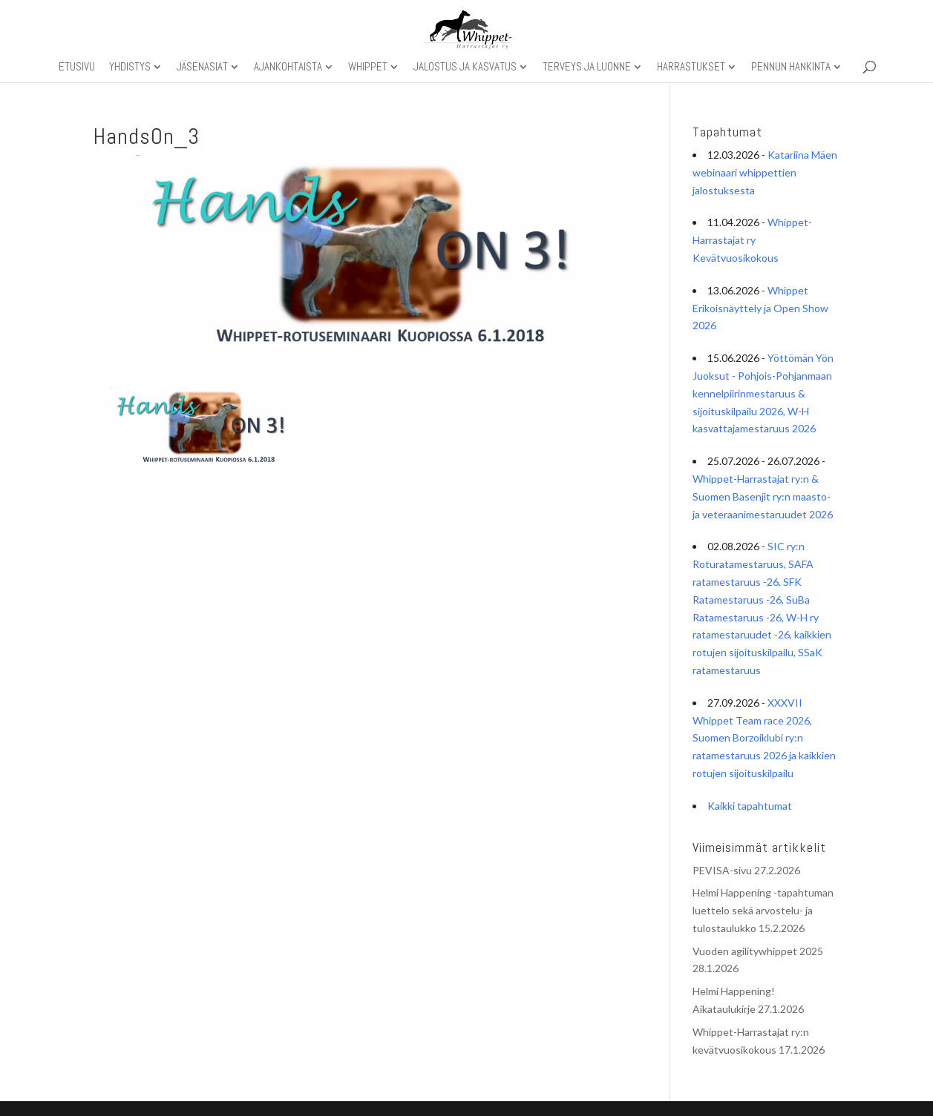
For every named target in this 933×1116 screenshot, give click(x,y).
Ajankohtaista (288, 67)
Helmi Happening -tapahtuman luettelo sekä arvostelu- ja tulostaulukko (763, 910)
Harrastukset (691, 67)
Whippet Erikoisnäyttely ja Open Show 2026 (760, 308)
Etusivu (77, 67)
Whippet (367, 67)
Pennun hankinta (791, 67)
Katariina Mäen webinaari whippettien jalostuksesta (765, 172)
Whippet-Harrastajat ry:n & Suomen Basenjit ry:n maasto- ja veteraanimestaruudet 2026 (763, 496)
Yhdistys (130, 67)
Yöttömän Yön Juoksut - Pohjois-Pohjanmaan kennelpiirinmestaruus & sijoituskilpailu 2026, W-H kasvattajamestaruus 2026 (763, 393)
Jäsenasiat (202, 67)
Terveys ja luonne (587, 67)
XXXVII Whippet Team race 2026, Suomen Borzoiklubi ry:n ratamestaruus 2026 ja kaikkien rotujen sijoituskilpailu (764, 737)
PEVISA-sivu (722, 870)
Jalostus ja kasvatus (465, 67)
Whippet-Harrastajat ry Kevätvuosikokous (752, 240)
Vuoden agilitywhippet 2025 (758, 951)
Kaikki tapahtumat (749, 805)
